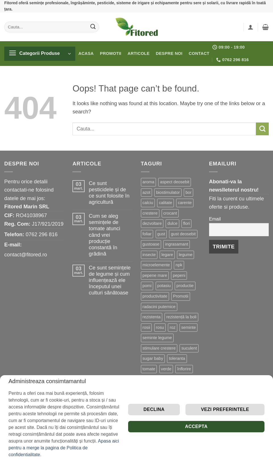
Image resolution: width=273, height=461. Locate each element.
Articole (139, 53)
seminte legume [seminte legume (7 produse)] (157, 337)
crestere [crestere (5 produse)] (150, 213)
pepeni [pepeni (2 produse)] (179, 275)
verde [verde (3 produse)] (166, 369)
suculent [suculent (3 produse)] (189, 348)
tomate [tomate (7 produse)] (149, 369)
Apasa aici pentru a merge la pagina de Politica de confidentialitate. (64, 448)
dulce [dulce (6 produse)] (172, 223)
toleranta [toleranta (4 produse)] (177, 358)
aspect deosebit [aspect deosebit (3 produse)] (174, 182)
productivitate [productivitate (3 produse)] (155, 296)
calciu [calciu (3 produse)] (148, 202)
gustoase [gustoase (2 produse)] (151, 244)
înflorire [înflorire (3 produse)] (184, 369)
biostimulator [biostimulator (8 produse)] (168, 192)
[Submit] (93, 26)
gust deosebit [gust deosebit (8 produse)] (183, 234)
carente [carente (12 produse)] (185, 202)
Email (215, 219)
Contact (199, 53)
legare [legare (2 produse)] (167, 254)
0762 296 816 (42, 234)
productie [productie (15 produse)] (185, 285)
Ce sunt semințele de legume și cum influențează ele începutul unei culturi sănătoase (110, 280)
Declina (153, 409)
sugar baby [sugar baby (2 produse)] (153, 358)
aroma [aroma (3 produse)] (149, 182)
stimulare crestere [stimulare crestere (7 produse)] (159, 348)
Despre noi (169, 53)
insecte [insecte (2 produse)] (149, 254)
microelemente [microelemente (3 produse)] (156, 265)
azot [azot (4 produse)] (147, 192)
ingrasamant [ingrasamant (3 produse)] (176, 244)
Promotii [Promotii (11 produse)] (180, 296)
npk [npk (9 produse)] (179, 265)
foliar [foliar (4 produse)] (147, 234)
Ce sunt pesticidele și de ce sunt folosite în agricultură (109, 192)
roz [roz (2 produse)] (172, 327)
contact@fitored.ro (25, 255)
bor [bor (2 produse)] (188, 192)
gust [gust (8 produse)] (161, 234)
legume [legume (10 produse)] (185, 254)
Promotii (110, 53)
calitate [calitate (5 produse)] (165, 202)
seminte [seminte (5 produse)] (188, 327)
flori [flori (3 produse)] (186, 223)
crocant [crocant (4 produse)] (170, 213)
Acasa (86, 53)
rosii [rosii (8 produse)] (146, 327)
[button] (250, 27)
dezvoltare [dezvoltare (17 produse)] (152, 223)
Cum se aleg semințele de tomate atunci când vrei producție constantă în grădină (104, 234)
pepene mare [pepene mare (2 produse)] (155, 275)
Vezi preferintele (225, 409)
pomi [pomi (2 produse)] (147, 285)
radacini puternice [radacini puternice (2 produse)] (159, 306)
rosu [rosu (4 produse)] (160, 327)
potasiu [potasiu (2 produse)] (164, 285)
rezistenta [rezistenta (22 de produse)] (152, 317)
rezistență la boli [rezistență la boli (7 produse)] (181, 317)
